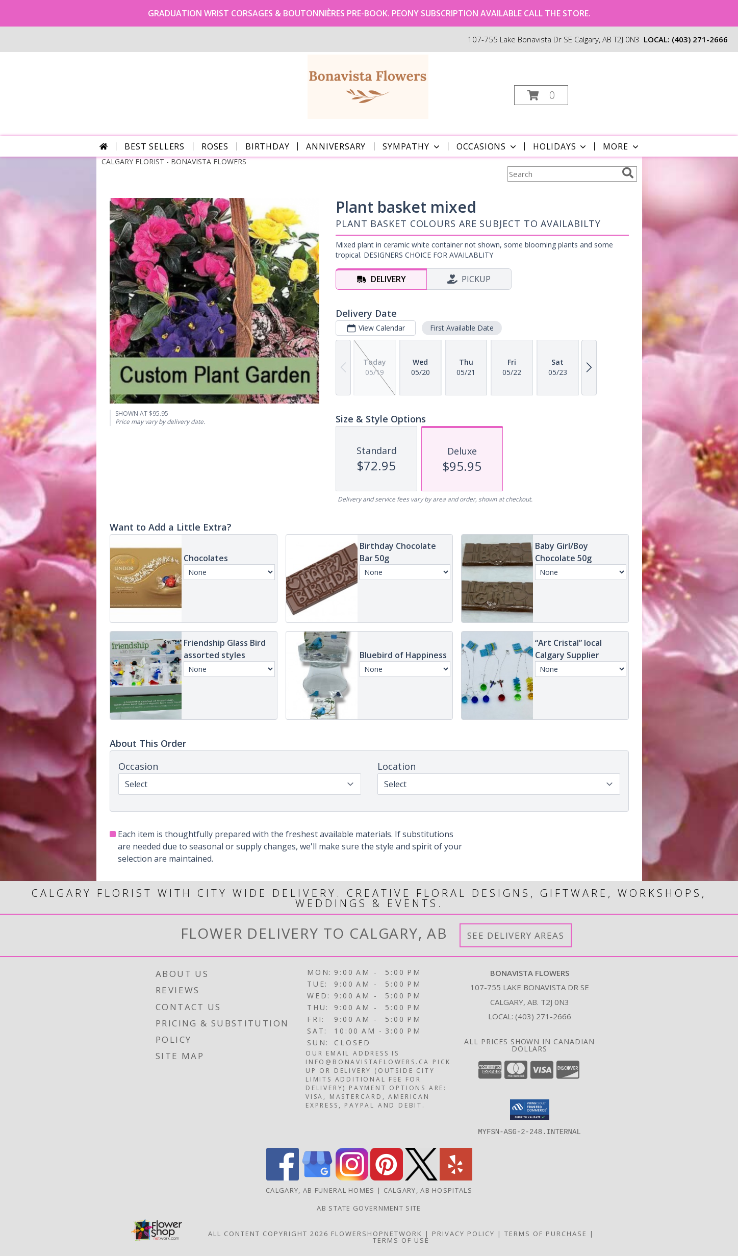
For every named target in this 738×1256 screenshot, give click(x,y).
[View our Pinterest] (386, 1178)
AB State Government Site (369, 1208)
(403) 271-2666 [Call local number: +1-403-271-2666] (700, 39)
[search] (628, 173)
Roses (214, 146)
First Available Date (461, 328)
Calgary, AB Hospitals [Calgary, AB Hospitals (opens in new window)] (428, 1190)
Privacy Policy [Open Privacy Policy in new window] (463, 1233)
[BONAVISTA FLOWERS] (368, 86)
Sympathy (412, 146)
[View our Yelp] (456, 1178)
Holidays (560, 146)
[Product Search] (562, 174)
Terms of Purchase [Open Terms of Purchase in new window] (545, 1233)
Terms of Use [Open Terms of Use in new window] (401, 1240)
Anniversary (336, 146)
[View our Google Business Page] (317, 1178)
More (621, 146)
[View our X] (421, 1178)
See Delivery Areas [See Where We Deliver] (516, 935)
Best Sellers (154, 146)
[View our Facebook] (282, 1178)
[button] (541, 95)
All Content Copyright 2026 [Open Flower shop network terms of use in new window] (268, 1233)
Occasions (487, 146)
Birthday (267, 146)
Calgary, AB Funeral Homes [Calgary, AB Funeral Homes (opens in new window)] (320, 1190)
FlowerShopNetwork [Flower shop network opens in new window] (376, 1233)
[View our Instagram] (352, 1178)
